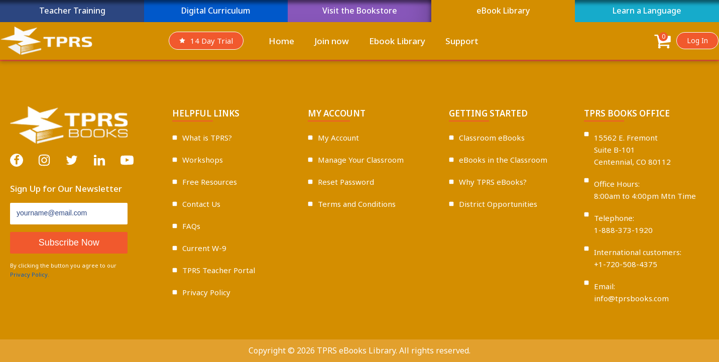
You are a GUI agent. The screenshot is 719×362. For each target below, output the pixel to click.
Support (461, 41)
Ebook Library (397, 41)
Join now (331, 41)
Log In (697, 40)
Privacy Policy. (29, 274)
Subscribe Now (69, 242)
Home (281, 41)
